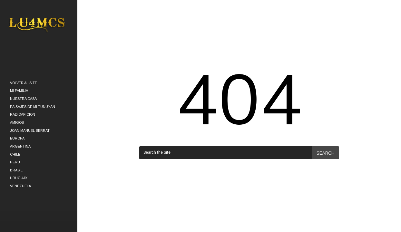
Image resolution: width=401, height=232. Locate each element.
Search (326, 153)
